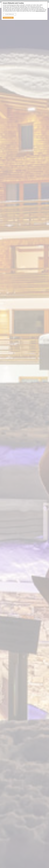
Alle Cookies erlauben (8, 17)
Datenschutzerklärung (40, 11)
